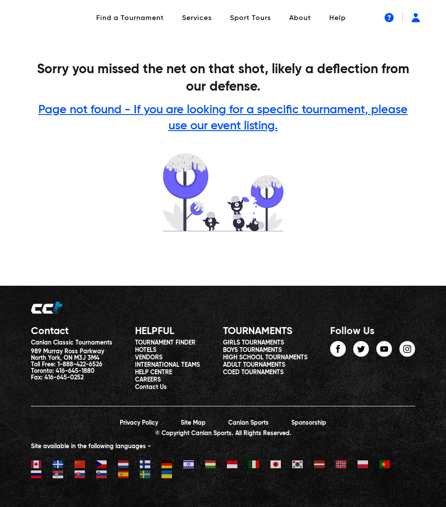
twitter (361, 349)
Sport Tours (250, 18)
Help (337, 18)
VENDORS (148, 358)
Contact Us (151, 387)
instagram (407, 349)
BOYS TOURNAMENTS (252, 350)
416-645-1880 (75, 371)
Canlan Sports (248, 423)
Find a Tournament (130, 18)
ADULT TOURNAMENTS (254, 365)
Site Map (193, 423)
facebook (338, 349)
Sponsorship (308, 423)
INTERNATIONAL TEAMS (167, 365)
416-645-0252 (64, 378)
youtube (384, 349)
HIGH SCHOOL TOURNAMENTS (265, 358)
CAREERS (148, 380)
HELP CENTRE (153, 372)
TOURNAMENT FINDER (165, 343)
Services (197, 18)
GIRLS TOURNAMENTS (253, 343)
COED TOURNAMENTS (253, 372)
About (300, 18)
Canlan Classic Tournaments (71, 343)
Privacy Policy (139, 423)
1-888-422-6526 (79, 365)
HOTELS (145, 350)
